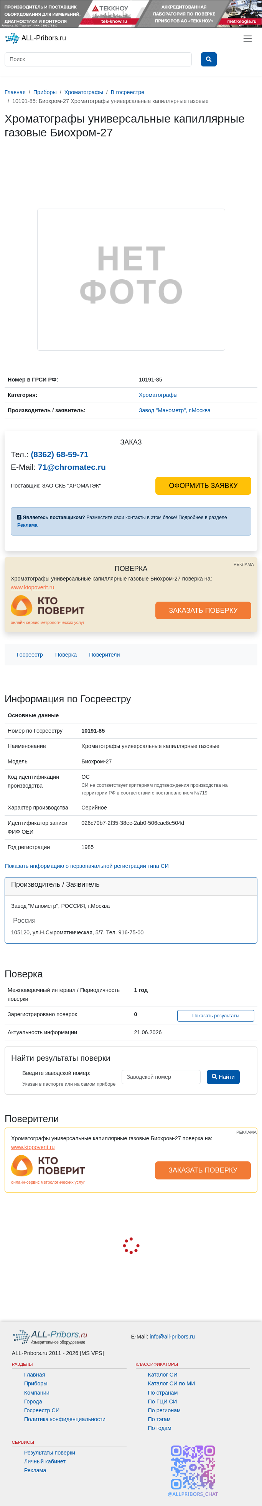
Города (33, 1401)
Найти (223, 1077)
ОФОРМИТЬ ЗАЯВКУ (203, 485)
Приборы (36, 1383)
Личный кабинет (45, 1461)
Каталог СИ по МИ (171, 1383)
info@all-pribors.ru (172, 1337)
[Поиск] (98, 59)
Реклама (35, 1470)
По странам (163, 1393)
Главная (34, 1375)
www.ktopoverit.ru (32, 587)
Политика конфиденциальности (64, 1419)
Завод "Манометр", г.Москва (175, 410)
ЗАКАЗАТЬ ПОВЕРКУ (203, 610)
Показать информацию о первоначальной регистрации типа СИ (87, 866)
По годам (159, 1428)
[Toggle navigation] (247, 38)
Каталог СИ (163, 1375)
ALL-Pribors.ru (35, 38)
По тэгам (159, 1419)
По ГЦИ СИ (162, 1401)
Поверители (104, 655)
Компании (36, 1393)
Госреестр (30, 655)
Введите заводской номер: (56, 1073)
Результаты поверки (49, 1453)
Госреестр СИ (42, 1410)
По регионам (164, 1410)
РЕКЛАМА (244, 564)
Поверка (66, 655)
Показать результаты (215, 1015)
